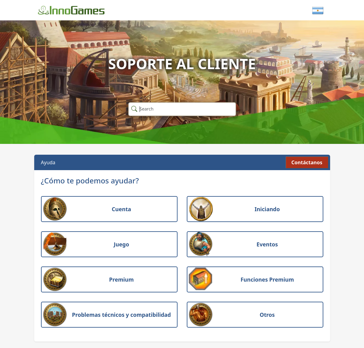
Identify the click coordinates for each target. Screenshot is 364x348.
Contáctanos (306, 162)
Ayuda (48, 162)
